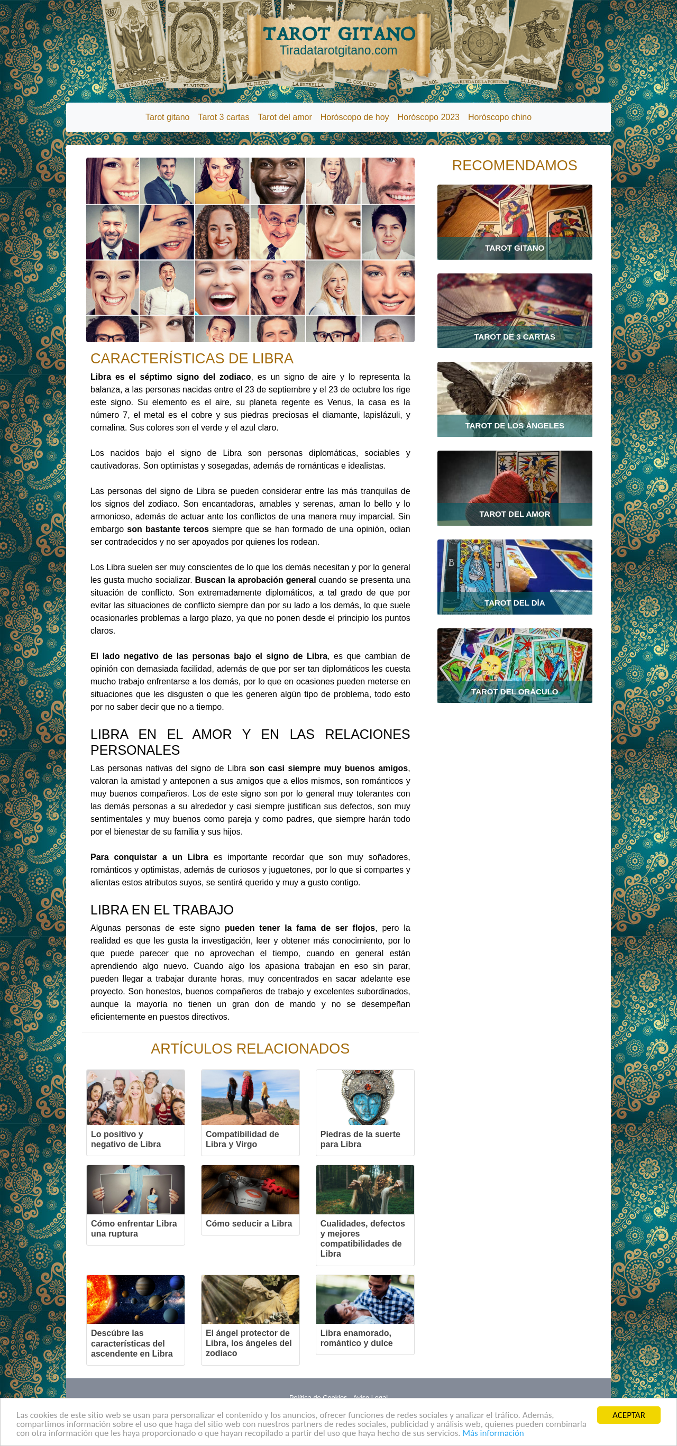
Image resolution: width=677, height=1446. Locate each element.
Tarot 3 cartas (224, 117)
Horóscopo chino (500, 117)
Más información (493, 1433)
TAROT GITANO (338, 40)
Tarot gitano (167, 117)
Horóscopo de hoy (355, 117)
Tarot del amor (285, 117)
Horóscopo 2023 (429, 117)
